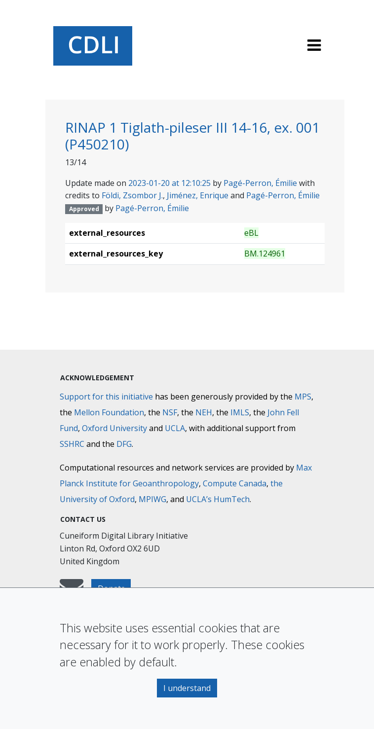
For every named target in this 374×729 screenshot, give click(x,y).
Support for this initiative (106, 396)
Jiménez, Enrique (197, 195)
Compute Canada (234, 483)
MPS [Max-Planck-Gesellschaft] (303, 396)
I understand (187, 688)
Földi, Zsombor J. (132, 195)
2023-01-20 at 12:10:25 (169, 183)
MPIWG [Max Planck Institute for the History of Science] (152, 499)
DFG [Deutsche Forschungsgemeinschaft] (124, 443)
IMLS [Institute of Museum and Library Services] (239, 412)
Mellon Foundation (109, 412)
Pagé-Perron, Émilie (260, 183)
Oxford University (114, 428)
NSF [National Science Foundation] (169, 412)
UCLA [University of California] (175, 428)
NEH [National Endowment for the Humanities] (203, 412)
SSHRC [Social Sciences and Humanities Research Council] (72, 443)
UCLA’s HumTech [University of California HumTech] (218, 499)
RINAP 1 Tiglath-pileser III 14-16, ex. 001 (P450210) (192, 135)
